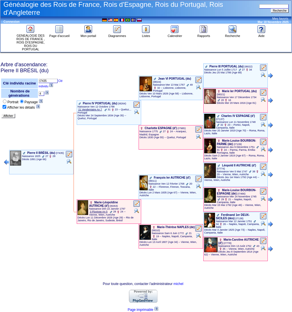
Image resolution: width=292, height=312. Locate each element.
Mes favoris (280, 18)
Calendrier (175, 34)
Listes (146, 34)
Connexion (11, 21)
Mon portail (88, 34)
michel (178, 284)
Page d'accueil (59, 34)
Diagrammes (117, 34)
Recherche (232, 34)
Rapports (203, 34)
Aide (261, 34)
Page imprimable (140, 310)
